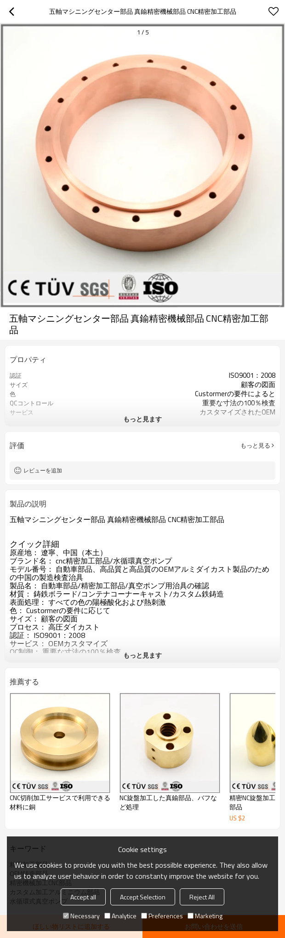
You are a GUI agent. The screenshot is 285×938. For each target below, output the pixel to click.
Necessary (81, 916)
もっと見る (255, 445)
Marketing (205, 916)
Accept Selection (142, 897)
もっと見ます (142, 419)
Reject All (202, 897)
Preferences (162, 916)
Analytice (120, 916)
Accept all (83, 897)
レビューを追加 (42, 470)
